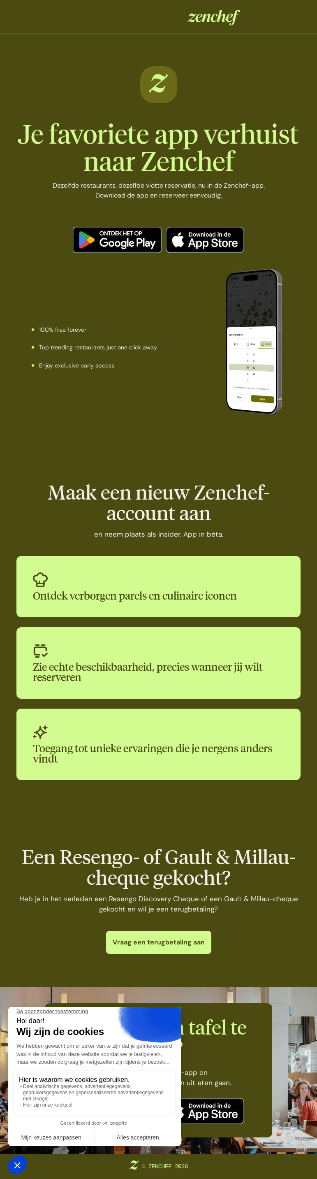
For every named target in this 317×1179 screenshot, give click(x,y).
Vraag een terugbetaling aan (159, 942)
